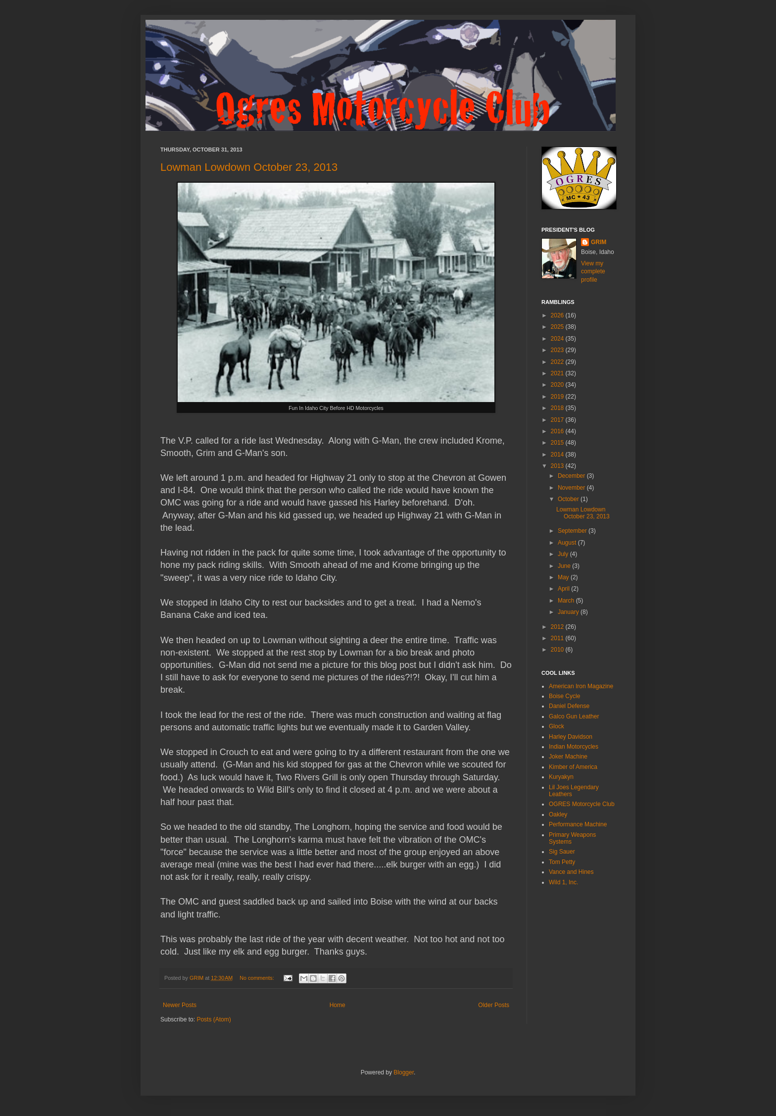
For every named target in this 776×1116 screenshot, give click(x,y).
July (564, 554)
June (565, 565)
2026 (558, 315)
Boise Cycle (564, 696)
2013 (558, 465)
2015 (558, 442)
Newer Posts (179, 1005)
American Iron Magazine (581, 686)
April (564, 588)
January (569, 612)
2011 (558, 638)
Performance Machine (578, 824)
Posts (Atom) (213, 1019)
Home (337, 1005)
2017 (558, 419)
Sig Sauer (562, 851)
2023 (558, 350)
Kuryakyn (561, 776)
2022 (558, 361)
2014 (558, 454)
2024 (558, 338)
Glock (556, 726)
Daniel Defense (569, 706)
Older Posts (493, 1005)
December (572, 475)
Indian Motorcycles (573, 746)
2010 (558, 649)
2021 (558, 373)
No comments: (258, 978)
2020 (558, 384)
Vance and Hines (571, 871)
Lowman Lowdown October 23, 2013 (249, 167)
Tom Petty (562, 862)
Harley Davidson (570, 736)
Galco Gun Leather (574, 716)
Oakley (558, 814)
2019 (558, 396)
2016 (558, 431)
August (568, 542)
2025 (558, 326)
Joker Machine (568, 756)
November (572, 487)
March (567, 600)
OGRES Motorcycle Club (582, 804)
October (569, 499)
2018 (558, 408)
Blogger (403, 1072)
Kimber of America (573, 766)
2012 (558, 626)
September (573, 530)
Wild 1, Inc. (563, 882)
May (564, 577)
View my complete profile (593, 272)
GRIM (598, 242)
